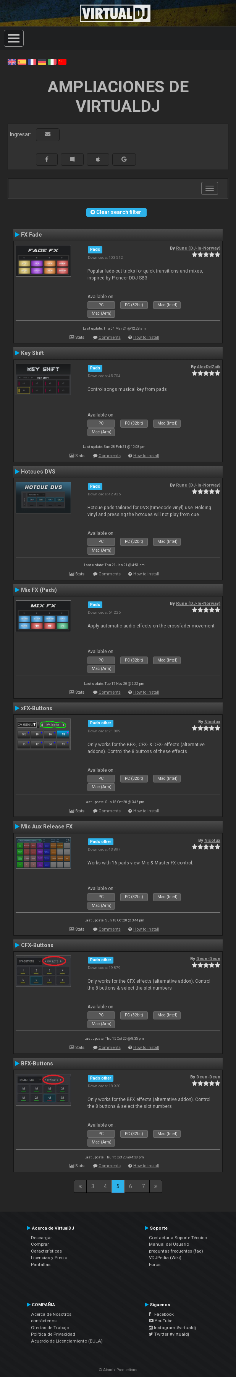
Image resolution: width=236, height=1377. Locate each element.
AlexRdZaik (208, 366)
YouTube (160, 1320)
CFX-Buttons (37, 945)
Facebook (161, 1314)
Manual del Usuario (169, 1244)
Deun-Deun (208, 958)
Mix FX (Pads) (39, 590)
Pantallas (40, 1264)
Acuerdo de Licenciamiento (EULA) (67, 1341)
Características (46, 1251)
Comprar (40, 1244)
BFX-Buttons (37, 1063)
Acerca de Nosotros (51, 1314)
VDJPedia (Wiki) (165, 1257)
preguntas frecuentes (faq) (176, 1251)
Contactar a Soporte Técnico (178, 1237)
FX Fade (31, 235)
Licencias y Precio (49, 1257)
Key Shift (32, 353)
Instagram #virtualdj (172, 1327)
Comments (110, 337)
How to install (146, 337)
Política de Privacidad (53, 1334)
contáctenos (44, 1320)
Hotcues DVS (38, 472)
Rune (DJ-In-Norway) (198, 248)
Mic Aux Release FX (47, 826)
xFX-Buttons (36, 708)
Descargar (41, 1237)
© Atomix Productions (118, 1369)
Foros (154, 1264)
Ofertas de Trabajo (50, 1327)
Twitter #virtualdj (169, 1334)
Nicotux (212, 721)
